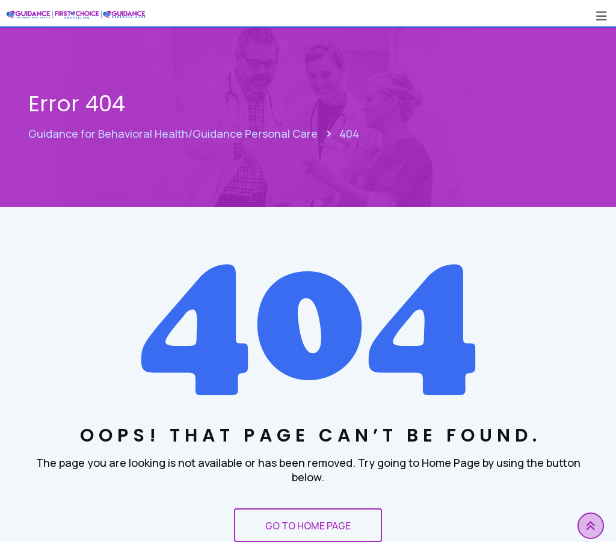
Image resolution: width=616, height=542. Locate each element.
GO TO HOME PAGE (308, 525)
